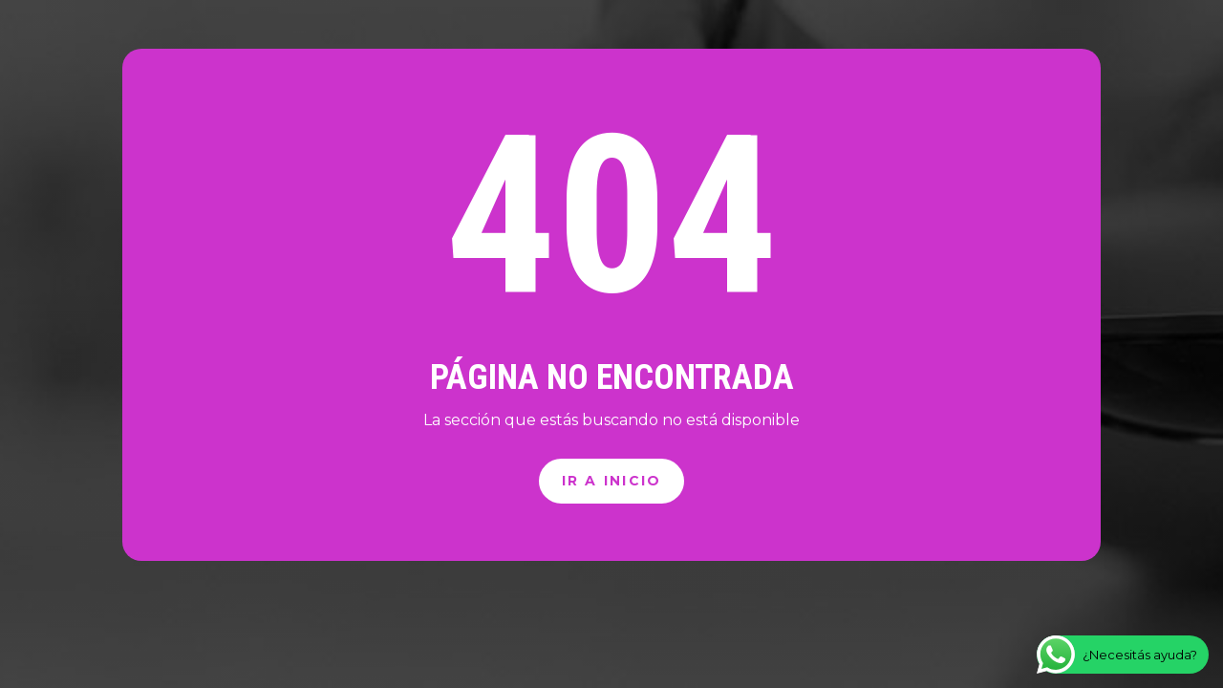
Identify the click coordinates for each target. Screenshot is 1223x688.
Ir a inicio (612, 480)
